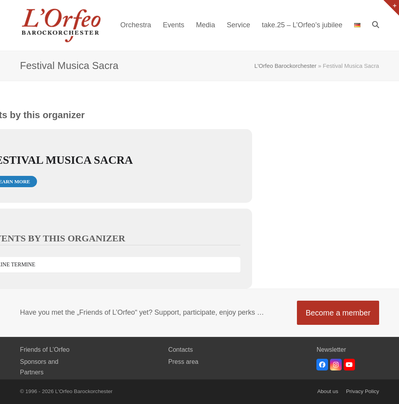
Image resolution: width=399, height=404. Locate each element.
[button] (375, 25)
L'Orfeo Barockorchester (285, 66)
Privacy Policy (362, 391)
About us (327, 391)
